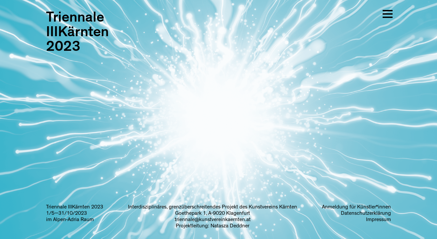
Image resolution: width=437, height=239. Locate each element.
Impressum (378, 219)
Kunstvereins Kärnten (273, 206)
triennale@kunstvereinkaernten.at (213, 219)
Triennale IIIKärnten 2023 (77, 32)
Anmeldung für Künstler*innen (356, 206)
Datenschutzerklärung (366, 213)
